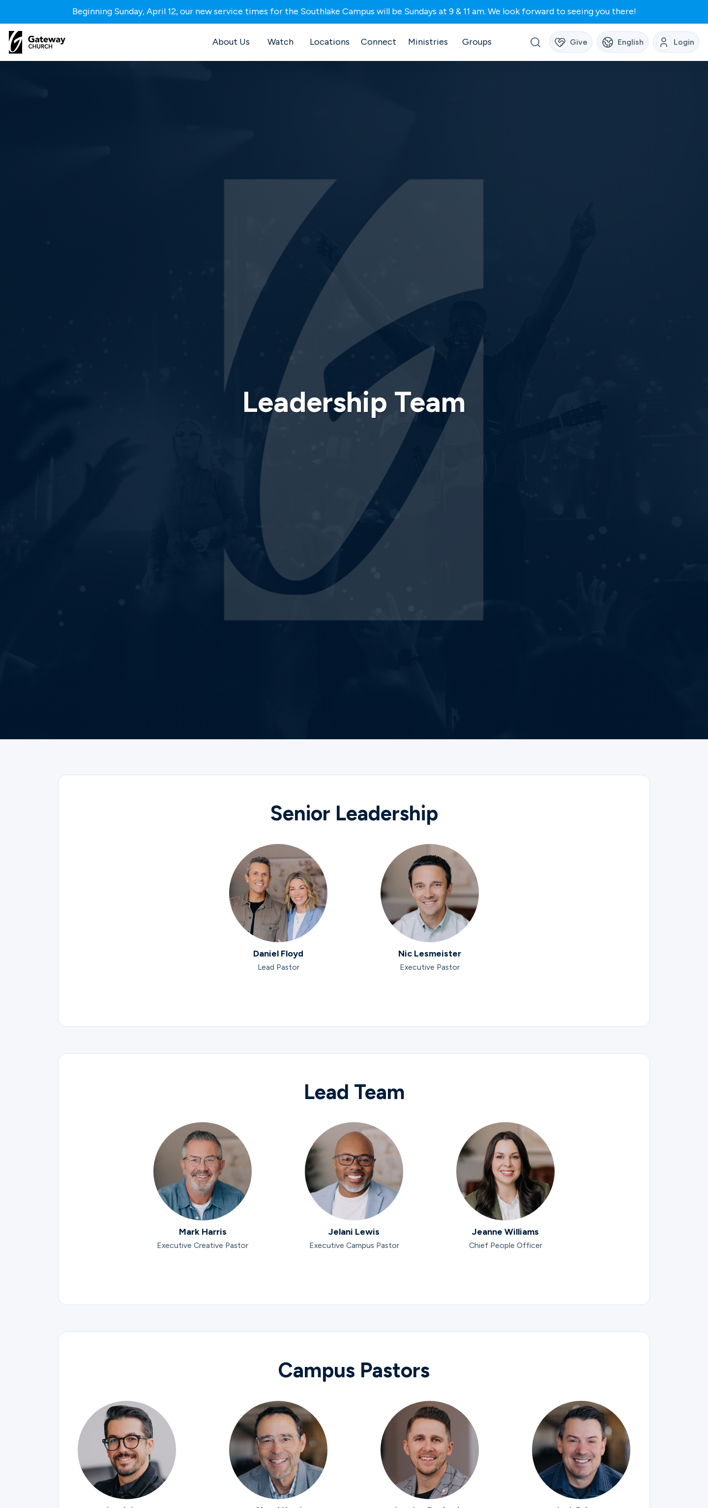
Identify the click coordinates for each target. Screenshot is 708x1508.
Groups (477, 41)
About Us (231, 41)
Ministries (428, 41)
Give (570, 42)
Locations (330, 41)
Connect (378, 41)
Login (675, 42)
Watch (280, 41)
